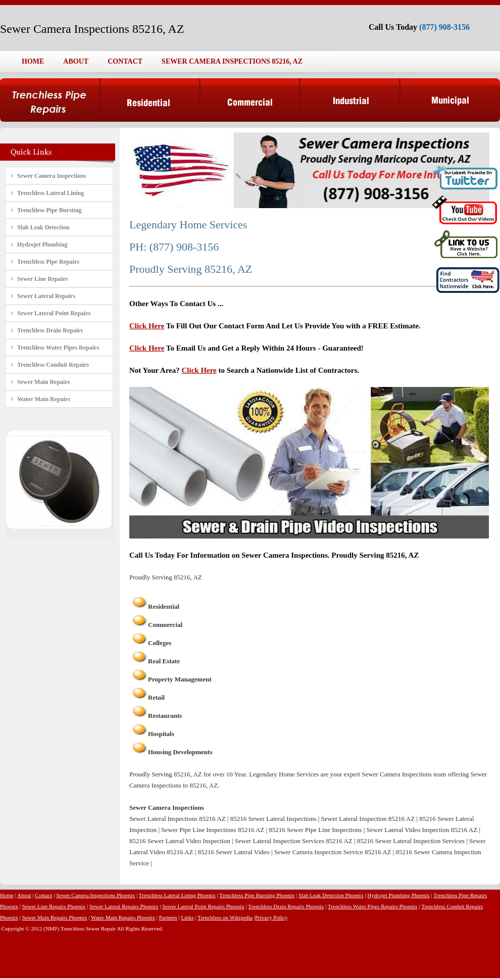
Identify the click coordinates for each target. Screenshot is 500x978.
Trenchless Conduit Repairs (53, 364)
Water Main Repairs (43, 399)
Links (187, 917)
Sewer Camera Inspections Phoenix (95, 895)
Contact (43, 895)
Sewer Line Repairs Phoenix (54, 906)
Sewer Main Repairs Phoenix (54, 917)
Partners (168, 917)
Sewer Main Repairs (43, 381)
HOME (33, 61)
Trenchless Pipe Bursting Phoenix (256, 895)
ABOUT (75, 61)
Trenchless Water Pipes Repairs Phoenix (373, 906)
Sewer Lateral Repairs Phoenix (124, 906)
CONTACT (125, 61)
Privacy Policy (271, 917)
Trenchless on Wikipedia (225, 917)
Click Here (146, 326)
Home (7, 895)
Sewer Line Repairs (42, 278)
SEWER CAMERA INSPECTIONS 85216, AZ (232, 61)
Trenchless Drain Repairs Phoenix (286, 906)
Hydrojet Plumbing (42, 244)
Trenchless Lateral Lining (50, 193)
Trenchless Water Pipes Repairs (58, 347)
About (24, 895)
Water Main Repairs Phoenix (123, 917)
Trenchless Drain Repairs (50, 330)
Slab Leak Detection (43, 227)
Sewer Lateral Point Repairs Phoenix (203, 906)
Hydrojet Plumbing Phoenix (398, 895)
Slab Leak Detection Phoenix (331, 895)
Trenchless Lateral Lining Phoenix (177, 895)
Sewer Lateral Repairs (46, 296)
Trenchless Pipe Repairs (48, 261)
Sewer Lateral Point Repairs (53, 313)
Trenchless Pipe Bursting (49, 210)
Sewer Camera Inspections (51, 175)
